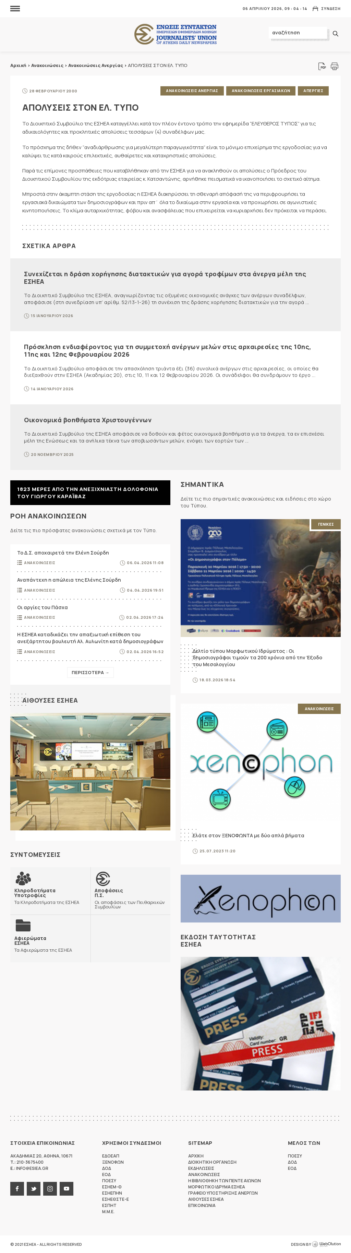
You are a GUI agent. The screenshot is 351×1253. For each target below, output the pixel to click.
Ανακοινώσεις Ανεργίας (95, 65)
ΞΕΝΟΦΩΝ (113, 1162)
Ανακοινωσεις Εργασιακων (261, 90)
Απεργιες (313, 90)
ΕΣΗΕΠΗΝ (112, 1193)
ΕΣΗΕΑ (175, 34)
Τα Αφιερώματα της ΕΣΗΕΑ (43, 944)
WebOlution (326, 1244)
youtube (66, 1189)
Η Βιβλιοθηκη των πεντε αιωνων (224, 1181)
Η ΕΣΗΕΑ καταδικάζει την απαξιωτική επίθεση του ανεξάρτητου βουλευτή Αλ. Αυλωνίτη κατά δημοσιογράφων (90, 638)
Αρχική (18, 65)
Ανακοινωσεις (39, 562)
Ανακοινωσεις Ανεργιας (192, 90)
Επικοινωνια (202, 1205)
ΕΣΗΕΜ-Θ (112, 1187)
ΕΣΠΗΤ (109, 1205)
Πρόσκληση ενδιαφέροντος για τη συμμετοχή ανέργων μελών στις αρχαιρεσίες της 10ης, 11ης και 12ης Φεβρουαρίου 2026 (168, 350)
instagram (50, 1189)
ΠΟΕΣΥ (109, 1181)
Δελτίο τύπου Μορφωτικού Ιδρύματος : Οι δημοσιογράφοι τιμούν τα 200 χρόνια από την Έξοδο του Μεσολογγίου (257, 658)
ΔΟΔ (106, 1168)
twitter (33, 1189)
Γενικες (326, 524)
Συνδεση (331, 8)
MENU (15, 8)
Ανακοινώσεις (47, 65)
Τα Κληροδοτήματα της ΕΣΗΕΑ (50, 896)
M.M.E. (108, 1212)
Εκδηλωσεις (201, 1168)
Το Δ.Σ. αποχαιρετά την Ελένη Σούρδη (63, 552)
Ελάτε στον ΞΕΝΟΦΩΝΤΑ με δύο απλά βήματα (248, 835)
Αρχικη (196, 1156)
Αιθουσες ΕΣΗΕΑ (50, 700)
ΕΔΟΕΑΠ (110, 1156)
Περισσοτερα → (90, 672)
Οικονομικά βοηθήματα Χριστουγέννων (88, 420)
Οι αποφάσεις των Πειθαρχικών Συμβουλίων (131, 898)
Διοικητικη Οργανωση (212, 1162)
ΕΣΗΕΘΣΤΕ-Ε (115, 1199)
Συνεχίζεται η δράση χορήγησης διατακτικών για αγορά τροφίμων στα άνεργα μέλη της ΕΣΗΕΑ (165, 278)
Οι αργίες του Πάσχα (42, 607)
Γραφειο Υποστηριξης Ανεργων (223, 1193)
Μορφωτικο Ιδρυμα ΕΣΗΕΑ (216, 1187)
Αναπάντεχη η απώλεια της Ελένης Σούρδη (69, 580)
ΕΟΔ (106, 1174)
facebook (17, 1189)
